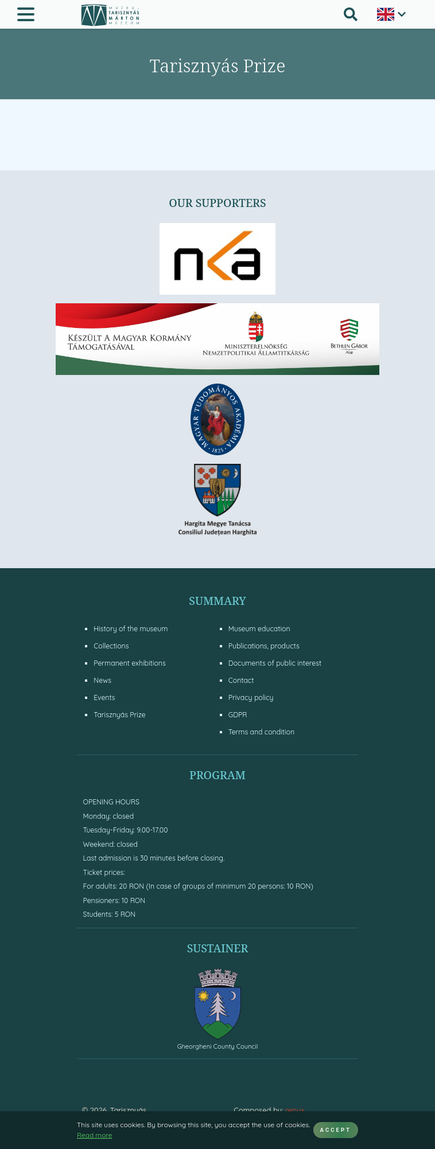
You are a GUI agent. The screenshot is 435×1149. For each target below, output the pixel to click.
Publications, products (264, 646)
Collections (111, 646)
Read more (94, 1135)
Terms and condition (261, 732)
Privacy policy (251, 697)
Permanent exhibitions (129, 663)
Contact (241, 680)
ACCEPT (335, 1130)
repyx (295, 1110)
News (102, 680)
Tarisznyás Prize (119, 714)
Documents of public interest (274, 663)
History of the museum (131, 628)
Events (104, 697)
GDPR (237, 714)
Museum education (259, 628)
